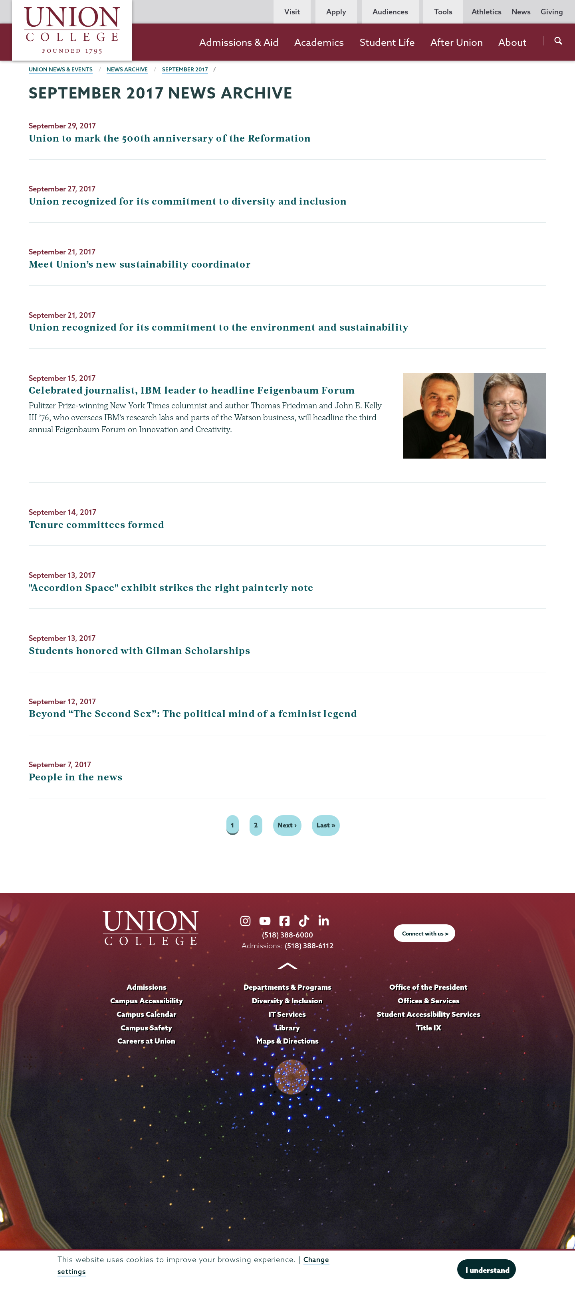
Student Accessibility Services (429, 1015)
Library (287, 1029)
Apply (336, 11)
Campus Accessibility (146, 1002)
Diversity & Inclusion (287, 1002)
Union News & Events (61, 69)
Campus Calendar (146, 1015)
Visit (292, 11)
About (512, 42)
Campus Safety (146, 1029)
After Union (456, 42)
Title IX (429, 1029)
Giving (552, 11)
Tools (443, 11)
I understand (488, 1270)
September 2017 (188, 69)
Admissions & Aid (239, 42)
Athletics (487, 11)
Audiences (390, 11)
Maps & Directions (287, 1042)
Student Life (387, 42)
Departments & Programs (287, 988)
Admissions (146, 988)
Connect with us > (425, 934)
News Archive (129, 69)
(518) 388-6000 (287, 936)
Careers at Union (146, 1042)
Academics (319, 42)
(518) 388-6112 (309, 946)
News (521, 11)
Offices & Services (428, 1002)
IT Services (287, 1015)
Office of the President (428, 988)
